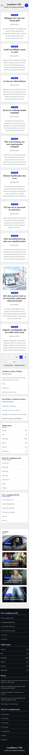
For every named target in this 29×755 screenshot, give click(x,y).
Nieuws (4, 443)
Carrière (4, 430)
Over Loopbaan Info (8, 500)
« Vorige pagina (8, 365)
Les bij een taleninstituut (14, 81)
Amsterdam (5, 463)
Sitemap (4, 520)
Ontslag (4, 447)
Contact (4, 516)
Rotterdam (5, 467)
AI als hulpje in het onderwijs (9, 704)
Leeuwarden (5, 479)
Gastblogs (14, 15)
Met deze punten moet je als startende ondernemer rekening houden (14, 298)
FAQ (3, 434)
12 (25, 357)
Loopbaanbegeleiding (8, 504)
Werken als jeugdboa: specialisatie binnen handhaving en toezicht (12, 565)
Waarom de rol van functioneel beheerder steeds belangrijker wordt (14, 599)
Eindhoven (5, 471)
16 (14, 362)
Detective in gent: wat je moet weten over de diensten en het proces (14, 548)
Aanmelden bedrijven (8, 508)
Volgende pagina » (19, 365)
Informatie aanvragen (8, 512)
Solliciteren (5, 451)
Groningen (5, 475)
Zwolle (4, 484)
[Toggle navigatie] (2, 5)
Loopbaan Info (14, 4)
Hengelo (4, 488)
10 (16, 357)
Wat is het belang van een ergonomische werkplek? (15, 144)
